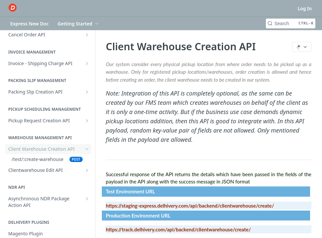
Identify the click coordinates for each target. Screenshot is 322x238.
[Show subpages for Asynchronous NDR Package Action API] (87, 198)
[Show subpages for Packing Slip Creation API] (87, 92)
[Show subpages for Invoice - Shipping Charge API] (87, 63)
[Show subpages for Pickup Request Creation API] (87, 120)
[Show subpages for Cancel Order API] (87, 34)
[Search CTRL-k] (290, 23)
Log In (305, 8)
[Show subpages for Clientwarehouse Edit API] (87, 170)
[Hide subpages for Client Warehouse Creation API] (87, 149)
